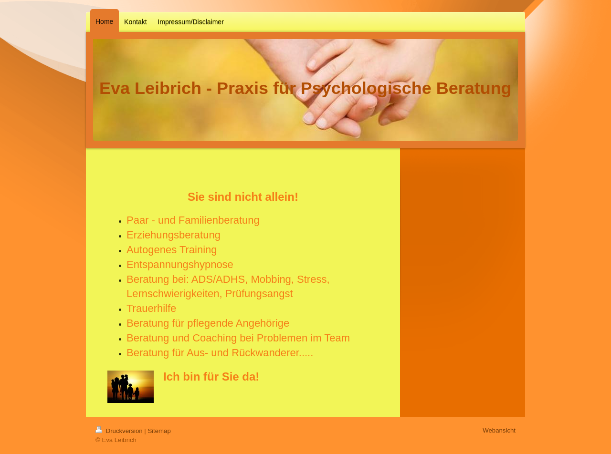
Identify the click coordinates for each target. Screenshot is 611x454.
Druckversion (119, 430)
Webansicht (499, 430)
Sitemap (158, 430)
